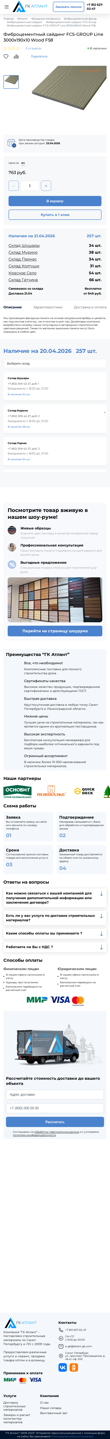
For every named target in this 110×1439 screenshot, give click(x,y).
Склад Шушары (24, 245)
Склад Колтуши (24, 266)
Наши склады (50, 1408)
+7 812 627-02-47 (95, 7)
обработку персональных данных (56, 1131)
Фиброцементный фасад (80, 18)
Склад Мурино (23, 252)
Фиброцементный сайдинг (25, 22)
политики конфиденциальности (34, 1135)
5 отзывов (33, 48)
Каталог (22, 18)
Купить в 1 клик (55, 215)
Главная (8, 18)
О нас (44, 1402)
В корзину (54, 201)
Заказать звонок (68, 7)
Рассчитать (55, 1122)
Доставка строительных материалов (14, 1406)
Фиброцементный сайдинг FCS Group (71, 22)
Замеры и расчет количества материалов (16, 1418)
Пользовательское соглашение (72, 1436)
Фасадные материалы (45, 18)
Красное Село (22, 273)
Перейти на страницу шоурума (55, 631)
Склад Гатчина (23, 279)
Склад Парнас (23, 259)
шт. (23, 162)
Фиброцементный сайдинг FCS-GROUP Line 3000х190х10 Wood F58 (51, 25)
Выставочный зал (53, 1413)
